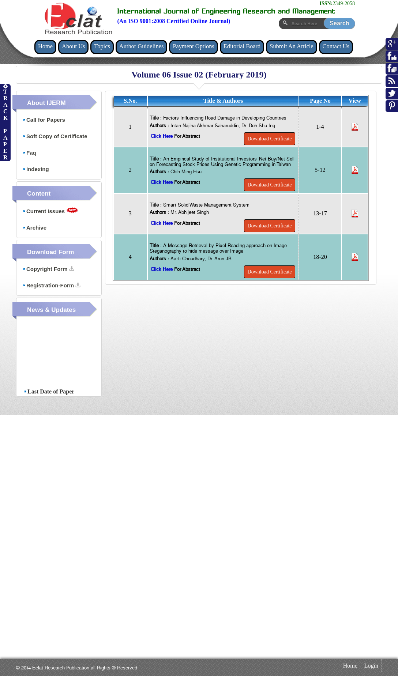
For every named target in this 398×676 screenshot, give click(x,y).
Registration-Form (51, 285)
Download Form (50, 252)
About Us (73, 46)
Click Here (162, 136)
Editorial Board (242, 46)
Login (371, 665)
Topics (102, 46)
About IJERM (46, 102)
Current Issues (50, 210)
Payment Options (193, 46)
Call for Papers (44, 120)
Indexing (36, 169)
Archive (34, 227)
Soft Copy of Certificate (55, 136)
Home (45, 46)
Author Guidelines (141, 46)
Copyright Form (48, 269)
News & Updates (51, 309)
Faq (29, 153)
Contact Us (336, 46)
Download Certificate (270, 138)
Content (38, 193)
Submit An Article (291, 46)
